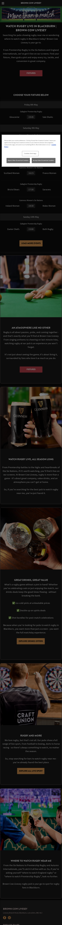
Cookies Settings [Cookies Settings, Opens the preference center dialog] (30, 153)
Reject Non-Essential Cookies (18, 160)
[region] (31, 151)
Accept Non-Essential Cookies (43, 160)
